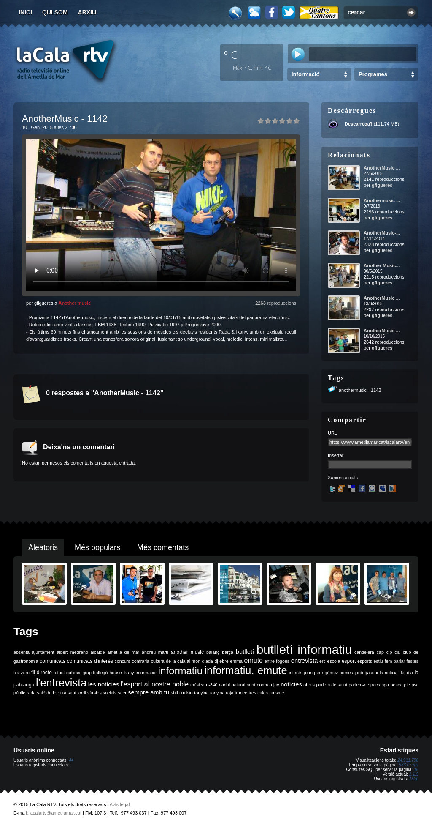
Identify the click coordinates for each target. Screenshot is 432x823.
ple (407, 684)
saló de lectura (51, 692)
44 (71, 760)
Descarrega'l (359, 123)
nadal (224, 684)
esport (349, 661)
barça (227, 652)
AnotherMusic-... (382, 232)
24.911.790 (407, 760)
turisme (276, 692)
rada (31, 692)
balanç (212, 652)
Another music (74, 303)
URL (332, 432)
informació (146, 672)
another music (187, 652)
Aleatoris (43, 547)
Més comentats (163, 547)
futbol (59, 672)
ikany (129, 672)
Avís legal (120, 804)
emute (253, 660)
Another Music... (382, 265)
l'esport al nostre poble (155, 684)
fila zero (22, 672)
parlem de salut (331, 684)
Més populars (97, 547)
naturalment (243, 684)
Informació (305, 74)
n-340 (211, 684)
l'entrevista (61, 683)
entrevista (304, 660)
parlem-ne (359, 684)
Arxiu (87, 12)
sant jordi (77, 692)
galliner (73, 672)
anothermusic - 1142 (360, 390)
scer (122, 692)
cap (380, 652)
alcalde (98, 652)
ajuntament (43, 652)
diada (207, 661)
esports (364, 661)
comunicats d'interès (90, 661)
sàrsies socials (101, 692)
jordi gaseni (366, 672)
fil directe (41, 672)
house (116, 672)
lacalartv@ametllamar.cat (55, 812)
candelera (364, 652)
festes (412, 661)
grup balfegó (95, 672)
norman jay (268, 684)
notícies (291, 684)
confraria (140, 661)
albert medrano (72, 652)
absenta (22, 652)
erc (322, 661)
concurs (122, 661)
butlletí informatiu (304, 649)
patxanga (379, 684)
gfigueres (382, 185)
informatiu (180, 670)
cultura (158, 661)
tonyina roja (221, 692)
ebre (223, 661)
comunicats (52, 661)
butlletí (245, 651)
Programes (373, 74)
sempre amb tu (148, 692)
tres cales (258, 692)
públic (19, 692)
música (197, 684)
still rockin (181, 693)
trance (241, 692)
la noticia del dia (396, 672)
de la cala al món (183, 661)
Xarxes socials (343, 477)
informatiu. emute (245, 670)
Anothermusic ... (382, 200)
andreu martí (155, 652)
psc (414, 684)
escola (333, 661)
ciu (397, 652)
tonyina (201, 692)
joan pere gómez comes (328, 672)
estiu (378, 661)
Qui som (55, 12)
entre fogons (277, 661)
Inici (25, 12)
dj (216, 661)
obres (309, 684)
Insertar (335, 455)
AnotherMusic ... (382, 167)
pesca (396, 684)
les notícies (103, 684)
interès (295, 672)
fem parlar (395, 661)
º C (231, 54)
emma (236, 661)
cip (389, 652)
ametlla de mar (123, 652)
